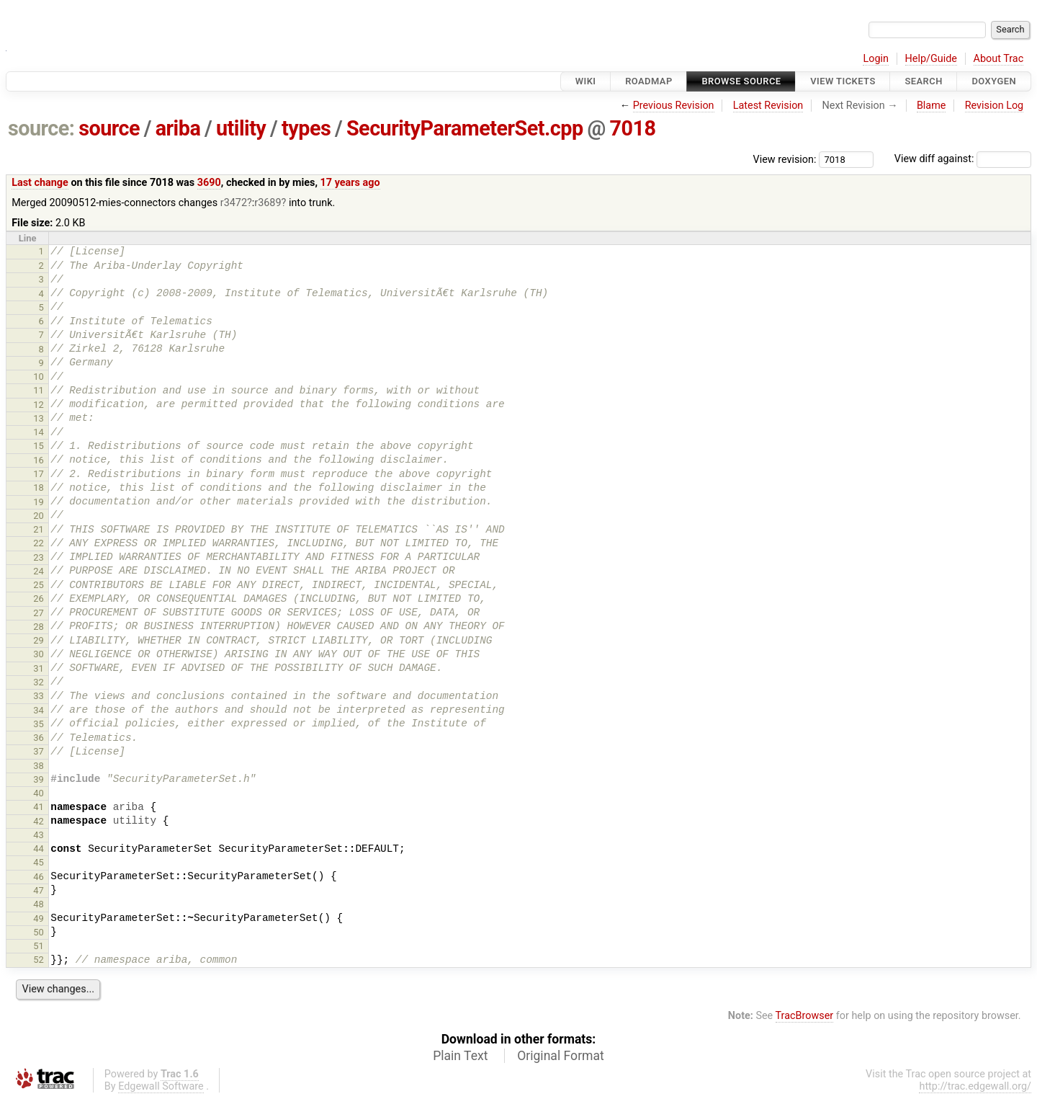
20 (38, 515)
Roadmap (649, 81)
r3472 (233, 203)
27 (38, 613)
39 (38, 779)
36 (38, 737)
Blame (931, 105)
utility (241, 128)
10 (38, 376)
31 (38, 668)
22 (38, 543)
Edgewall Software (161, 1086)
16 (38, 460)
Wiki (585, 81)
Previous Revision (673, 105)
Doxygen (993, 81)
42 (38, 821)
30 (38, 654)
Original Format (560, 1056)
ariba (178, 128)
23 (38, 557)
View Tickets (842, 81)
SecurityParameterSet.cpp (464, 128)
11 (38, 390)
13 (38, 418)
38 (38, 765)
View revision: (785, 159)
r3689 (267, 203)
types (306, 128)
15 (38, 445)
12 (38, 404)
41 (38, 806)
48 (38, 904)
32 (38, 682)
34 (38, 710)
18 (38, 487)
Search (923, 81)
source (109, 128)
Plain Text (460, 1056)
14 (38, 432)
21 (38, 529)
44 (38, 848)
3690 (209, 183)
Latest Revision (768, 105)
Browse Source (741, 81)
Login (876, 59)
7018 (633, 128)
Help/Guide (931, 59)
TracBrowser (805, 1016)
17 (38, 473)
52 (38, 959)
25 (38, 584)
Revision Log (994, 105)
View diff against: (962, 159)
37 (38, 751)
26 (38, 598)
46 (38, 876)
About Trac (999, 59)
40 (38, 793)
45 (38, 862)
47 (38, 890)
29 (38, 640)
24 (38, 571)
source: (41, 128)
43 (38, 834)
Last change (40, 183)
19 (38, 502)
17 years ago (350, 183)
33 (38, 695)
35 (38, 723)
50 (38, 932)
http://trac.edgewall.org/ (975, 1086)
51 (38, 945)
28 (38, 626)
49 (38, 918)
